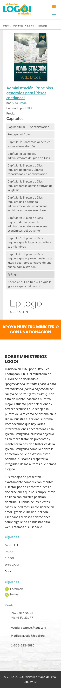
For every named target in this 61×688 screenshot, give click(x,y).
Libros (30, 25)
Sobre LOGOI (12, 564)
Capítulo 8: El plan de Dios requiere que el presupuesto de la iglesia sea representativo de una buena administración (29, 260)
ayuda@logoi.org (33, 636)
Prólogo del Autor (19, 134)
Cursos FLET (11, 545)
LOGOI (29, 108)
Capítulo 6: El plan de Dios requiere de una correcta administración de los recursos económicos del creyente (27, 224)
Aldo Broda (19, 103)
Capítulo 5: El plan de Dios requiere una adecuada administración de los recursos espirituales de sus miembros (27, 204)
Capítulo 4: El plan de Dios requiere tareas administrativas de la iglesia (30, 186)
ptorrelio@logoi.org (33, 628)
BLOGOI (9, 558)
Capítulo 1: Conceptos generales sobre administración (28, 144)
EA (35, 682)
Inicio (6, 25)
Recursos (18, 25)
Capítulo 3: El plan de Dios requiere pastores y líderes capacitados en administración (27, 170)
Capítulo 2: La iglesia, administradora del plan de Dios (28, 156)
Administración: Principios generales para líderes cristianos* (29, 92)
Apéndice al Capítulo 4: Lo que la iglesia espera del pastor (29, 284)
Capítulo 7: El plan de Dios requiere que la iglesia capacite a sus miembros (29, 242)
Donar (8, 571)
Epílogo (12, 274)
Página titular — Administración (28, 127)
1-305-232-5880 (22, 645)
